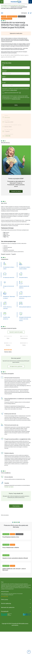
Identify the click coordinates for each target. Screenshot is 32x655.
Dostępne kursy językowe (16, 366)
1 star (7, 596)
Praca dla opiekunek (13, 5)
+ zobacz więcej (13, 90)
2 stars (6, 596)
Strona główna (4, 5)
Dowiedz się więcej (16, 98)
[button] (29, 652)
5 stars (1, 596)
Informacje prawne (5, 591)
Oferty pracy (21, 5)
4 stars (3, 596)
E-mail (3, 82)
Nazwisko (4, 70)
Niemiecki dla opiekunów (7, 607)
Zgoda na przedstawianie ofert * (12, 92)
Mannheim (7, 117)
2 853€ (7, 136)
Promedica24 (4, 611)
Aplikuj (16, 105)
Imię (3, 65)
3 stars (4, 596)
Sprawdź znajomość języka (16, 332)
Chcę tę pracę (16, 506)
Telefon (4, 76)
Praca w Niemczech (5, 7)
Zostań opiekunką (6, 603)
